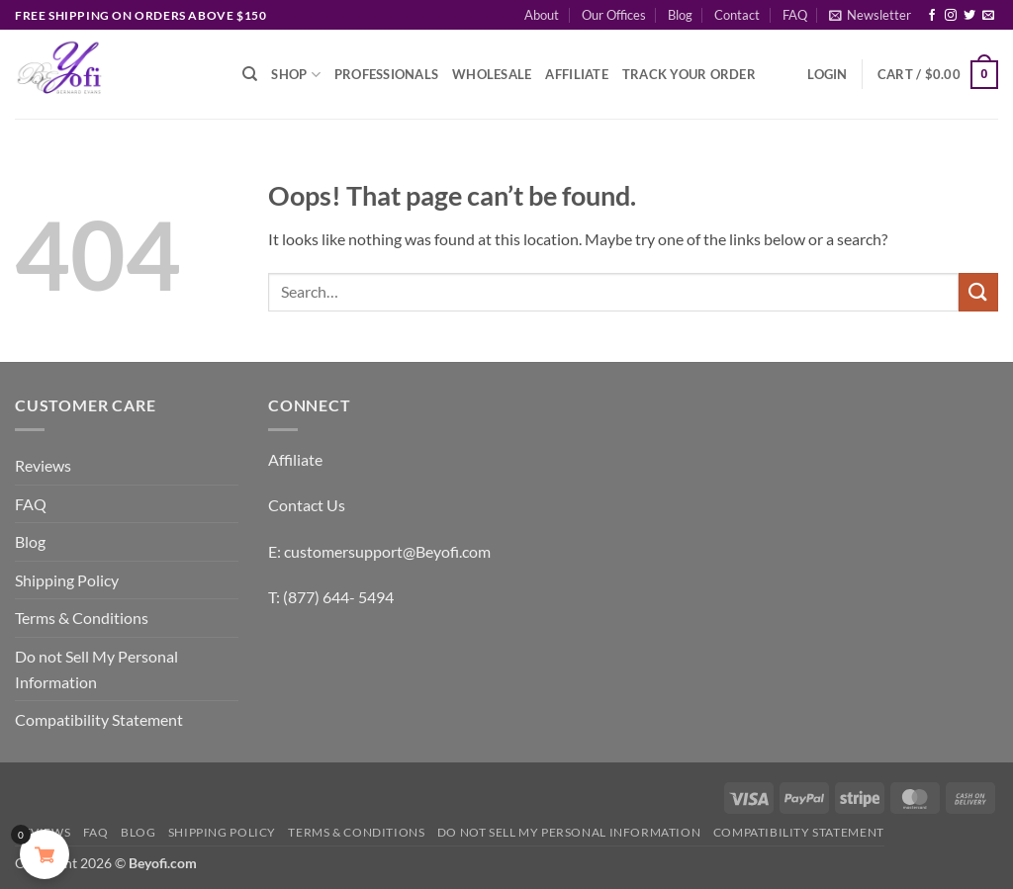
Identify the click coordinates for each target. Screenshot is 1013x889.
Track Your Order (689, 74)
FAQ (795, 15)
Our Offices (614, 15)
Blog (680, 15)
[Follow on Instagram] (951, 16)
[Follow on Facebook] (932, 16)
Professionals (386, 74)
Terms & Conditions (81, 617)
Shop (295, 74)
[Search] (249, 74)
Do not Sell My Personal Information (96, 669)
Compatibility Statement (99, 719)
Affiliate (576, 74)
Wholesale (491, 74)
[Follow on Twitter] (969, 16)
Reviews (43, 465)
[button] (870, 15)
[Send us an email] (988, 16)
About (541, 15)
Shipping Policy (67, 580)
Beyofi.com (163, 862)
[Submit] (978, 292)
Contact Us (306, 504)
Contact (737, 15)
